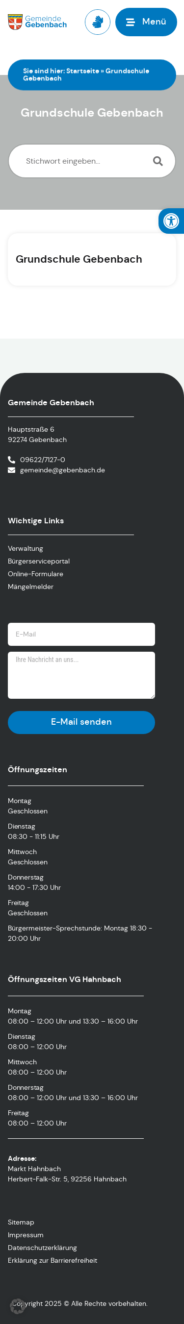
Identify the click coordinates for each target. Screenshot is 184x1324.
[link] (171, 221)
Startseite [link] (82, 70)
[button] (17, 1306)
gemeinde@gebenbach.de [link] (62, 470)
